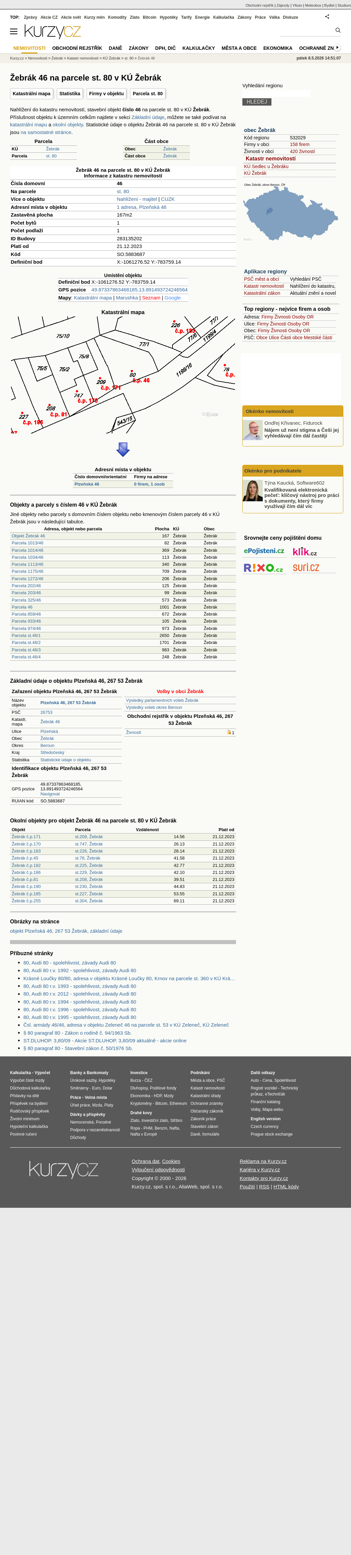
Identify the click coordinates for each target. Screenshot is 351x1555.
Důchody (78, 1137)
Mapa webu (272, 1109)
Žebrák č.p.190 (26, 886)
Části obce (291, 337)
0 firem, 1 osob (149, 484)
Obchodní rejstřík (260, 5)
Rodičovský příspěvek (29, 1111)
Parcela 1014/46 (27, 550)
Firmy (267, 316)
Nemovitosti (37, 58)
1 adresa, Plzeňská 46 (141, 207)
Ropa (135, 1128)
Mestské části (318, 337)
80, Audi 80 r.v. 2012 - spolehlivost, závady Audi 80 (79, 994)
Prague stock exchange (271, 1134)
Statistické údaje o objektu (65, 759)
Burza (135, 1080)
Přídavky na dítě (24, 1095)
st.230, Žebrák (89, 886)
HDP (158, 1095)
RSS (264, 1186)
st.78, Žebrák (87, 858)
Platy (108, 1105)
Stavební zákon (204, 1126)
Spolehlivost (285, 1080)
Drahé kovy (141, 1113)
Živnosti (133, 732)
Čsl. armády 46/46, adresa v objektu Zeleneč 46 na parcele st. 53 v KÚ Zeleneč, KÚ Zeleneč (126, 1025)
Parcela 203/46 (26, 592)
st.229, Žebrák (89, 872)
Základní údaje (148, 117)
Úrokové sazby (83, 1080)
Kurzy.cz (17, 58)
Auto (255, 1080)
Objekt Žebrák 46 (28, 535)
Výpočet (42, 1072)
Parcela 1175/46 (27, 571)
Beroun (47, 745)
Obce (261, 337)
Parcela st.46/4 (26, 656)
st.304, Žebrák (89, 900)
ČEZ (148, 1080)
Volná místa (96, 1097)
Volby (255, 1109)
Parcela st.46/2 (26, 642)
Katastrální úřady (206, 1095)
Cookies (171, 1161)
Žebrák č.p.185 (26, 893)
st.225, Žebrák (89, 865)
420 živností (302, 151)
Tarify (186, 17)
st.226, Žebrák (89, 851)
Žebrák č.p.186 (26, 872)
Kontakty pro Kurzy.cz (264, 1178)
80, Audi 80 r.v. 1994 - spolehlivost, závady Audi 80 (79, 1002)
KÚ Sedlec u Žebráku (266, 166)
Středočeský (52, 752)
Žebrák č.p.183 (26, 851)
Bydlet (329, 5)
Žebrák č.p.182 (26, 865)
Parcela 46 (22, 607)
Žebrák (53, 148)
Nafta (174, 1128)
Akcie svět (71, 17)
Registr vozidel (264, 1088)
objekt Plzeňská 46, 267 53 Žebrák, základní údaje (66, 931)
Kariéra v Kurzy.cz (260, 1169)
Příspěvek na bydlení (28, 1103)
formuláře (210, 1134)
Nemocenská (82, 1122)
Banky (76, 1072)
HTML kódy (286, 1186)
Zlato (135, 17)
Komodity (117, 17)
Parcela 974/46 (26, 628)
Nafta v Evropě (143, 1134)
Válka (274, 17)
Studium (344, 5)
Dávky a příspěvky (87, 1114)
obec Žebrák (259, 130)
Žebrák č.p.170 (26, 844)
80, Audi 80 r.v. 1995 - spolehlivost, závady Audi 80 (79, 1017)
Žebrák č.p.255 (26, 900)
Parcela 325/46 (26, 600)
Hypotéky (169, 17)
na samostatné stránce (46, 132)
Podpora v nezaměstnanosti (95, 1130)
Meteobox (313, 5)
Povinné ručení (23, 1134)
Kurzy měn (94, 17)
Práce (260, 17)
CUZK (168, 199)
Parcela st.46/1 (26, 635)
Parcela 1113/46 (27, 564)
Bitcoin (149, 17)
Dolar (107, 1088)
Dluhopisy (139, 1088)
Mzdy (169, 1095)
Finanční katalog (265, 1101)
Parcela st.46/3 (26, 649)
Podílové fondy (163, 1088)
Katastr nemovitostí (271, 158)
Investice (138, 1072)
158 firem (299, 144)
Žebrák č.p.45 (25, 858)
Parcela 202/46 (26, 585)
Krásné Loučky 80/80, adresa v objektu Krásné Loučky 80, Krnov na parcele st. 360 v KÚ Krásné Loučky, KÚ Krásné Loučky (129, 978)
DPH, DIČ (165, 48)
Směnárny (79, 1088)
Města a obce (239, 48)
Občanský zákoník (207, 1111)
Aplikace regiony (265, 271)
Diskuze (290, 17)
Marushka (127, 297)
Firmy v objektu (106, 93)
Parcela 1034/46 (27, 557)
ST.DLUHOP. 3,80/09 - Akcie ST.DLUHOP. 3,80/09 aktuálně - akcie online (105, 1040)
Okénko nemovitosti (269, 411)
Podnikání (200, 1072)
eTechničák (275, 1094)
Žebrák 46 (50, 721)
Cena (267, 1080)
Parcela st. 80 (148, 93)
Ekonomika (277, 48)
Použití (247, 1186)
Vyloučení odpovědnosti (158, 1169)
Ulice (274, 337)
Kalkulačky (199, 48)
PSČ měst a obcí (261, 279)
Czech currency (264, 1126)
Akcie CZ (48, 17)
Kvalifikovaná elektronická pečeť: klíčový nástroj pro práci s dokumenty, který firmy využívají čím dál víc (301, 498)
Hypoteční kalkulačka (29, 1126)
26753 (46, 712)
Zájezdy (282, 5)
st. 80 (51, 155)
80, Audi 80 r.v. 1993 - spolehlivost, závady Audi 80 (79, 986)
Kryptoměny (141, 1103)
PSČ (221, 1080)
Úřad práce (80, 1105)
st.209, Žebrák (89, 836)
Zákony (244, 17)
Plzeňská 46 (87, 484)
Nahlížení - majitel (137, 199)
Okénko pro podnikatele (273, 471)
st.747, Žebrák (89, 844)
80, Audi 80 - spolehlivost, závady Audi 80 (69, 962)
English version (265, 1119)
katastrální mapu (28, 124)
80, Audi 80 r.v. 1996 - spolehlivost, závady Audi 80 (79, 1009)
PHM (147, 1128)
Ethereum (178, 1103)
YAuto (297, 5)
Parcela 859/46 (26, 614)
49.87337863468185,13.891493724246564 (140, 289)
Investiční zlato (154, 1120)
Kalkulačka (223, 17)
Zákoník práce (203, 1119)
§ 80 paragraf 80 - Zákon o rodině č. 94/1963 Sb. (77, 1033)
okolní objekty (68, 124)
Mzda (97, 1105)
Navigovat (50, 793)
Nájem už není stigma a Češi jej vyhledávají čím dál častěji (301, 432)
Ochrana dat (145, 1161)
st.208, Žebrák (89, 879)
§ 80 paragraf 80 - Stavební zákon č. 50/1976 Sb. (78, 1048)
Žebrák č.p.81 (25, 879)
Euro (96, 1088)
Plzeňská (49, 731)
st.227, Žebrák (89, 893)
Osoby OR (303, 316)
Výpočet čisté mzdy (27, 1080)
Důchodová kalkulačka (30, 1088)
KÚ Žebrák (255, 173)
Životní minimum (24, 1119)
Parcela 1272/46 (27, 578)
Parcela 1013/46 (27, 542)
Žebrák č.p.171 (26, 836)
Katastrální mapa (31, 93)
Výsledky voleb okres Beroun (154, 707)
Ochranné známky (323, 48)
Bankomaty (97, 1072)
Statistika (70, 93)
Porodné (103, 1122)
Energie (202, 17)
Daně (115, 48)
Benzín (161, 1128)
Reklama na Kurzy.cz (263, 1161)
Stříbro (176, 1120)
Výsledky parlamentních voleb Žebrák (162, 700)
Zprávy (30, 17)
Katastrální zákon (262, 293)
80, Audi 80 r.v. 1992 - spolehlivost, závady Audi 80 (79, 970)
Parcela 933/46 (26, 621)
